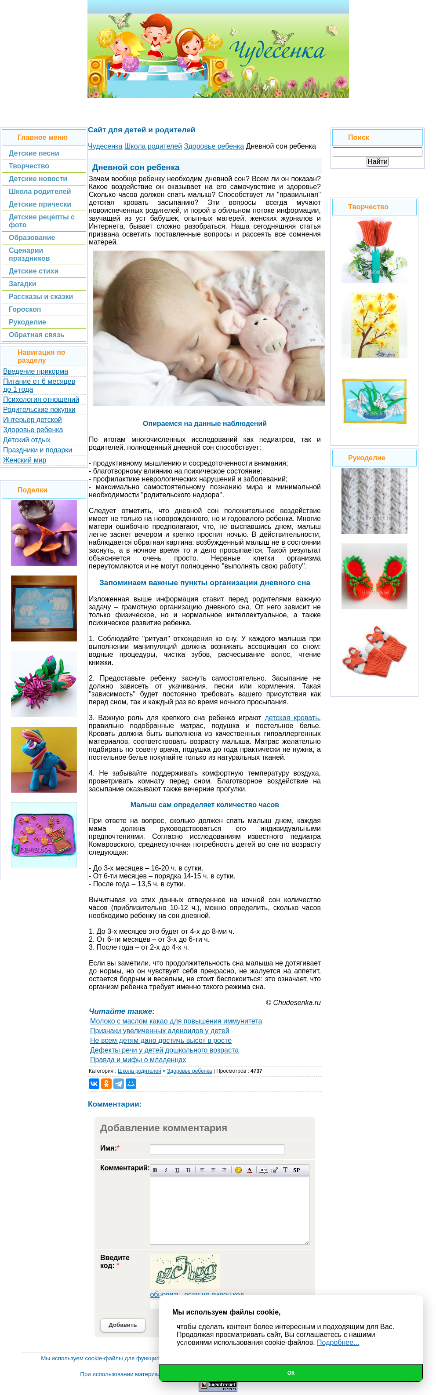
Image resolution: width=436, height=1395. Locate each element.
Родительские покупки (39, 409)
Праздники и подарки (37, 450)
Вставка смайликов (238, 1170)
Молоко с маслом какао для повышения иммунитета (176, 1021)
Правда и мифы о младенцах (138, 1060)
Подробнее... (338, 1342)
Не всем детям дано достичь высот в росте (161, 1040)
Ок (291, 1373)
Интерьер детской (32, 419)
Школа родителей (139, 1071)
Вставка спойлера (296, 1170)
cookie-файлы (104, 1358)
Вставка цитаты (274, 1170)
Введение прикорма (35, 371)
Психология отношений (41, 399)
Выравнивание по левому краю (202, 1170)
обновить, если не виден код (197, 1294)
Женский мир (24, 460)
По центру (213, 1170)
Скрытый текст (263, 1170)
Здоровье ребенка (33, 429)
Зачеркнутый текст (188, 1170)
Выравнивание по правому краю (224, 1170)
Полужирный (155, 1170)
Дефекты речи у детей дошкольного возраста (164, 1050)
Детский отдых (27, 440)
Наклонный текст (166, 1170)
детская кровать (292, 717)
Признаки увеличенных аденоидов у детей (159, 1030)
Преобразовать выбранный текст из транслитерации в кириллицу (285, 1170)
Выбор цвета (249, 1170)
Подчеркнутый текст (177, 1170)
